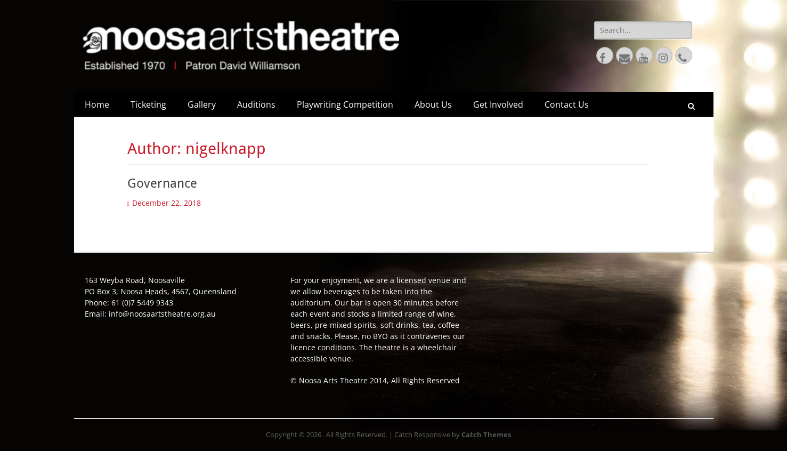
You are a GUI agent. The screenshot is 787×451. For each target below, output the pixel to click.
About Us (433, 104)
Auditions (256, 104)
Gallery (202, 104)
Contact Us (567, 104)
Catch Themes (486, 434)
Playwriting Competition (345, 104)
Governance (162, 183)
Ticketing (148, 104)
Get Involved (498, 104)
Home (97, 104)
